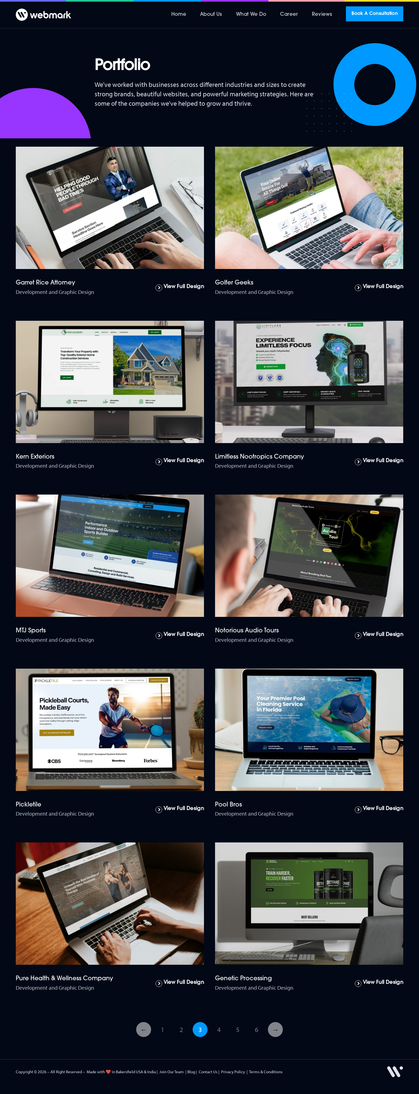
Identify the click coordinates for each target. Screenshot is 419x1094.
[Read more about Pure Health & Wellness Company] (180, 983)
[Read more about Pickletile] (180, 809)
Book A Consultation (374, 14)
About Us (211, 14)
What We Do (251, 14)
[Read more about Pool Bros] (379, 809)
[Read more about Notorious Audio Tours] (379, 635)
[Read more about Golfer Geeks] (379, 288)
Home (178, 14)
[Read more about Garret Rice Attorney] (180, 288)
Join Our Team (171, 1071)
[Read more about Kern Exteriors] (180, 462)
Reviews (322, 14)
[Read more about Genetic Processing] (379, 983)
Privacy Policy (233, 1071)
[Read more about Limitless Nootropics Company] (379, 462)
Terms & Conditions (266, 1071)
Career (289, 14)
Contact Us (208, 1071)
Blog (191, 1071)
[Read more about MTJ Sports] (180, 635)
